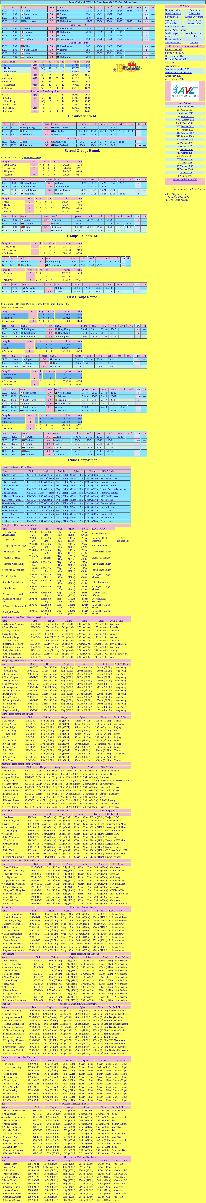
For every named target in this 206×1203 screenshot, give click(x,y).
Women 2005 (187, 136)
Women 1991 (186, 159)
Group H (5, 270)
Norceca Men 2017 (174, 56)
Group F (5, 198)
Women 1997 (186, 149)
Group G (5, 243)
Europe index (171, 16)
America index (194, 20)
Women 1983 (186, 169)
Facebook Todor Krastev (176, 199)
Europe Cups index (194, 16)
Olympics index (172, 10)
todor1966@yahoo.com (176, 194)
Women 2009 (187, 129)
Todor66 (194, 42)
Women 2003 (187, 139)
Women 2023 (187, 106)
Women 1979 (186, 172)
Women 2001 (186, 143)
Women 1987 (186, 166)
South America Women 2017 (178, 72)
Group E (5, 161)
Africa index (171, 23)
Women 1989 (186, 162)
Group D (5, 415)
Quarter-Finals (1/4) (78, 42)
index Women (185, 103)
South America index (175, 26)
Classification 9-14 (82, 116)
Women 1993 (187, 156)
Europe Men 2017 (173, 49)
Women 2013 (187, 123)
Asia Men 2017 (172, 62)
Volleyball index (173, 42)
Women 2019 (187, 113)
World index (194, 10)
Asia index (170, 20)
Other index (194, 13)
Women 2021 (187, 110)
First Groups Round (51, 91)
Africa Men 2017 (173, 75)
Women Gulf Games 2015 (185, 179)
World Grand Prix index (194, 34)
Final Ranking (8, 61)
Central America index (175, 30)
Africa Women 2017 (174, 79)
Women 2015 (188, 120)
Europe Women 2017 (175, 52)
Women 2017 (187, 116)
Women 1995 (187, 152)
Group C (5, 371)
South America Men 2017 (177, 69)
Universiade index (173, 39)
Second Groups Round (82, 151)
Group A (5, 311)
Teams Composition (82, 460)
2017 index (185, 6)
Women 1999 (186, 146)
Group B (5, 341)
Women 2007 (187, 133)
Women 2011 (187, 126)
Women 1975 (185, 176)
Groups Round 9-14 (82, 236)
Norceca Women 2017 (175, 59)
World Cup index (173, 13)
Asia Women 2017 (173, 66)
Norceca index (194, 23)
